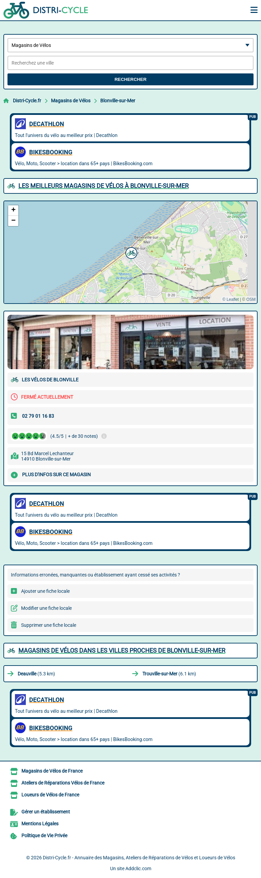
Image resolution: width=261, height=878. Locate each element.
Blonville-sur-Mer (117, 100)
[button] (130, 252)
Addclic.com (138, 868)
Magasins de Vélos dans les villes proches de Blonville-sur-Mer (121, 650)
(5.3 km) (36, 673)
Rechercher (130, 79)
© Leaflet (230, 299)
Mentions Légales (39, 823)
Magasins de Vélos (70, 100)
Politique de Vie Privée (44, 835)
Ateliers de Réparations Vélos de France (62, 783)
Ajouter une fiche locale (45, 591)
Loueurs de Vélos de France (50, 794)
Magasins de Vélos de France (52, 771)
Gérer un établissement (45, 811)
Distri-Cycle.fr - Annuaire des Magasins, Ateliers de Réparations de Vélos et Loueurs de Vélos (139, 857)
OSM (251, 299)
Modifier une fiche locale (46, 608)
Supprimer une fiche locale (48, 625)
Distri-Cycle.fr (27, 100)
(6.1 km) (169, 673)
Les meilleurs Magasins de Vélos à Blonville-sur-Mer (103, 185)
